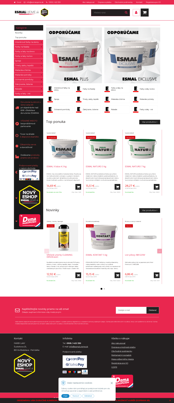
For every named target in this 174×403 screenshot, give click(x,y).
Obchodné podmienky (124, 2)
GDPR (114, 367)
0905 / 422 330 (55, 2)
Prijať (65, 396)
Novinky (19, 33)
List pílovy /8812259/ (135, 254)
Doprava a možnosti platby (123, 347)
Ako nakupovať (88, 2)
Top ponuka (20, 37)
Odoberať (153, 310)
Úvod (19, 2)
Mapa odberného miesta (122, 359)
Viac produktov (149, 122)
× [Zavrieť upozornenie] (170, 400)
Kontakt (139, 2)
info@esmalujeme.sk (35, 2)
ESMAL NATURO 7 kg (135, 166)
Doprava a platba (104, 2)
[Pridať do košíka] (78, 187)
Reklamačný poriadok (121, 355)
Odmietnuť (88, 396)
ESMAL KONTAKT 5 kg (96, 254)
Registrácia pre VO (153, 2)
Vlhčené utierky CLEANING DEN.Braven (59, 255)
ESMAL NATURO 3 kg (96, 166)
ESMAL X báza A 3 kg (57, 166)
